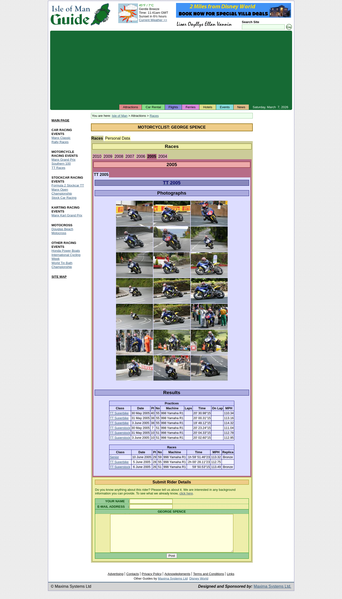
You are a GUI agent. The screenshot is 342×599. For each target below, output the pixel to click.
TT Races (58, 168)
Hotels (207, 107)
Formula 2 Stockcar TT (68, 185)
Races (154, 116)
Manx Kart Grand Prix (67, 215)
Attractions (130, 107)
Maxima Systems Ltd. (272, 594)
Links (230, 581)
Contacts (132, 581)
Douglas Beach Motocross (62, 231)
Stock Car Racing (64, 198)
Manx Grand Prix (64, 159)
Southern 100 (61, 164)
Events (225, 107)
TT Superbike (119, 413)
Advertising (115, 581)
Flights (173, 107)
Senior (114, 457)
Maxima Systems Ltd (173, 586)
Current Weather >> (153, 20)
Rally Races (60, 142)
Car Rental (153, 107)
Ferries (190, 107)
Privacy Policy (152, 581)
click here (186, 493)
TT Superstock (120, 428)
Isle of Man (120, 116)
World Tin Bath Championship (62, 265)
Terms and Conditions (208, 581)
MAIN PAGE (61, 120)
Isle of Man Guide (70, 14)
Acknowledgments (177, 581)
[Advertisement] (171, 67)
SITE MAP (59, 277)
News (241, 107)
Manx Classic (61, 138)
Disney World (198, 586)
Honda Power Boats (66, 251)
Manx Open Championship (62, 192)
